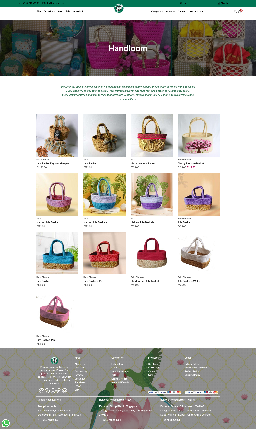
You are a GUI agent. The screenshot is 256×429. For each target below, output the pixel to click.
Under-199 (77, 11)
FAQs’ (78, 385)
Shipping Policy (192, 375)
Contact (182, 11)
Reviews (79, 375)
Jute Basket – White (189, 281)
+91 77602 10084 (50, 420)
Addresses (153, 367)
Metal (114, 367)
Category (157, 11)
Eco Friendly (42, 159)
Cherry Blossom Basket (191, 163)
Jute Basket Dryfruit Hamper (52, 163)
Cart (150, 375)
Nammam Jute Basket (143, 163)
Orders (151, 371)
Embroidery (117, 364)
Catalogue (80, 378)
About (170, 11)
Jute (85, 159)
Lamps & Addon (119, 378)
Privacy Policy (192, 364)
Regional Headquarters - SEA (115, 399)
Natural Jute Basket (47, 222)
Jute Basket (90, 163)
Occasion (49, 11)
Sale (68, 11)
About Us (80, 364)
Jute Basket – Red (93, 281)
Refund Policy (192, 371)
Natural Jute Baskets (95, 222)
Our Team (80, 367)
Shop (39, 11)
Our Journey (81, 371)
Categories (117, 357)
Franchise (80, 382)
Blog (77, 389)
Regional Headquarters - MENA (177, 399)
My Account (154, 357)
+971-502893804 (173, 420)
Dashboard (153, 364)
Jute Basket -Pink (46, 339)
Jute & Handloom (120, 371)
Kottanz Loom (198, 11)
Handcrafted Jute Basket (145, 281)
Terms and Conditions (196, 367)
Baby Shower (184, 159)
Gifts (60, 11)
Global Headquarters (49, 399)
